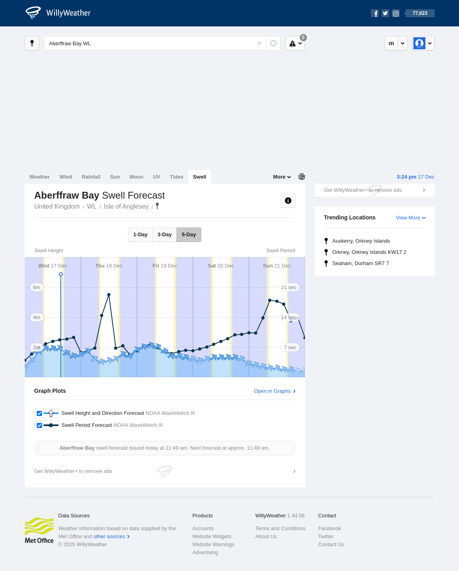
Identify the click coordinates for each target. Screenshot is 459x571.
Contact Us (331, 544)
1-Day (140, 234)
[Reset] (259, 43)
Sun (115, 177)
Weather (40, 177)
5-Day (189, 234)
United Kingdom (57, 206)
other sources (109, 536)
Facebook (329, 528)
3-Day (165, 234)
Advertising (205, 552)
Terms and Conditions (280, 528)
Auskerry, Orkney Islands (361, 241)
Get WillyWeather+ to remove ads (363, 190)
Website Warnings (213, 544)
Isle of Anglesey (126, 206)
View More (408, 218)
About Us (266, 536)
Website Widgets (211, 536)
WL (91, 206)
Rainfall (91, 177)
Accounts (203, 528)
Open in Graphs (272, 391)
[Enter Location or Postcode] (162, 43)
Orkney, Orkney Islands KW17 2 (370, 252)
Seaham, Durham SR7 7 (361, 263)
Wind (66, 177)
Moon (137, 177)
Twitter (325, 536)
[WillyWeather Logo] (62, 13)
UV (156, 177)
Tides (176, 177)
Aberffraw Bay (157, 206)
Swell (199, 177)
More (279, 177)
